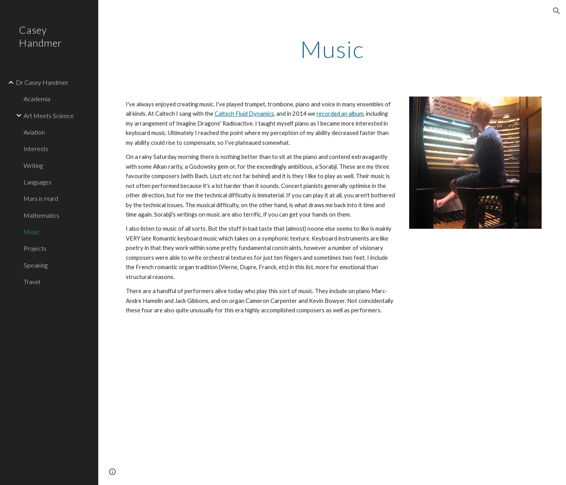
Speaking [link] (36, 265)
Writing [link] (33, 165)
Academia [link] (37, 98)
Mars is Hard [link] (41, 198)
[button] (556, 11)
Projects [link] (35, 248)
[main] (332, 49)
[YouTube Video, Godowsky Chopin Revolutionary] (225, 406)
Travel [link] (32, 281)
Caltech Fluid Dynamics (244, 113)
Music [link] (32, 231)
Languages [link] (37, 182)
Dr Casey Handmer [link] (42, 82)
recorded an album (340, 113)
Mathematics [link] (41, 215)
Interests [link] (36, 148)
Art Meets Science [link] (49, 115)
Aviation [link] (34, 132)
